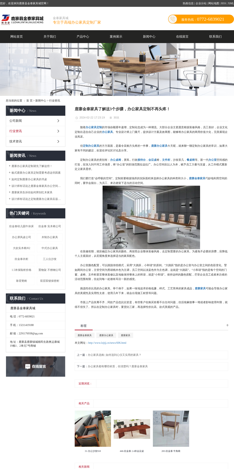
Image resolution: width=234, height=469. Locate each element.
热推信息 (188, 3)
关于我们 (49, 36)
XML (231, 3)
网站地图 (214, 3)
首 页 (29, 100)
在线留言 (182, 36)
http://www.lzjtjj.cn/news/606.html (107, 342)
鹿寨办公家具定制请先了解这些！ (32, 166)
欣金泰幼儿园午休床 (21, 226)
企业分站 (201, 3)
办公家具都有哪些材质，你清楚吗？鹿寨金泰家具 (118, 366)
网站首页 (16, 36)
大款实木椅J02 (21, 248)
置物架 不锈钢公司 (49, 270)
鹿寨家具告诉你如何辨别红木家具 (32, 192)
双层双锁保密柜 (49, 280)
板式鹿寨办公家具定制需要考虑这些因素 (36, 172)
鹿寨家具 (125, 335)
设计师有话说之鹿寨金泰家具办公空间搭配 (37, 186)
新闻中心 (149, 36)
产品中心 (83, 36)
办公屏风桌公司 (21, 237)
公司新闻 (15, 120)
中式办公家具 (50, 248)
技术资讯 (15, 141)
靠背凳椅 (21, 280)
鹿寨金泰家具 (85, 335)
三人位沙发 (50, 259)
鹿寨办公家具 (106, 335)
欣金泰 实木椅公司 (49, 226)
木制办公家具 (50, 237)
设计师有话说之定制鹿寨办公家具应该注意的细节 (37, 199)
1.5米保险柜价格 (22, 270)
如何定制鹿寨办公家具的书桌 (29, 179)
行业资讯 (54, 100)
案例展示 (116, 36)
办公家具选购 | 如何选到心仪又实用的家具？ (115, 354)
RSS (223, 3)
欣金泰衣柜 (21, 259)
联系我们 (215, 36)
